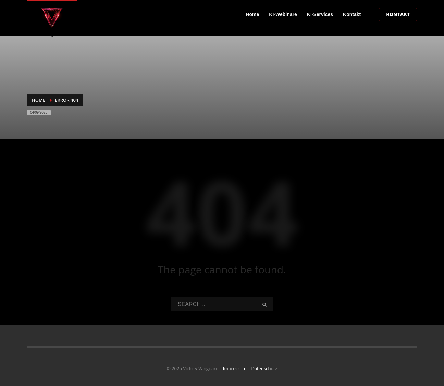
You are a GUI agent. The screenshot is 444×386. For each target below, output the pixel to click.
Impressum (235, 368)
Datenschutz (264, 368)
